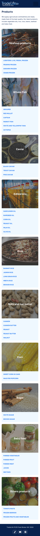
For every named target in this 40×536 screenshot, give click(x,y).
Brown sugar (9, 419)
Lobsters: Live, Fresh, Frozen (15, 60)
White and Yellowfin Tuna (14, 126)
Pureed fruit (8, 460)
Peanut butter (9, 334)
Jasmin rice (8, 272)
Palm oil (6, 228)
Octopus (7, 130)
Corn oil (7, 219)
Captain (6, 117)
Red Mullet (8, 113)
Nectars (6, 472)
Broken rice (8, 285)
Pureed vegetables (11, 456)
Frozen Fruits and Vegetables (16, 517)
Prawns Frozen (9, 64)
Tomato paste (9, 509)
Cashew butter (9, 325)
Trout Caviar (9, 170)
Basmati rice (8, 268)
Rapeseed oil (8, 215)
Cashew (6, 321)
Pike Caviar (8, 175)
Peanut (6, 329)
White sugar (8, 415)
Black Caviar (8, 166)
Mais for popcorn (10, 378)
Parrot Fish (8, 122)
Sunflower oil (9, 211)
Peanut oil (7, 223)
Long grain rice (10, 276)
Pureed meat (8, 464)
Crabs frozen (9, 73)
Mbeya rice (8, 281)
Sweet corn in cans (11, 374)
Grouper (7, 109)
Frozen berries (9, 513)
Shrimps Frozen (10, 69)
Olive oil (7, 232)
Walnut (6, 338)
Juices (6, 468)
